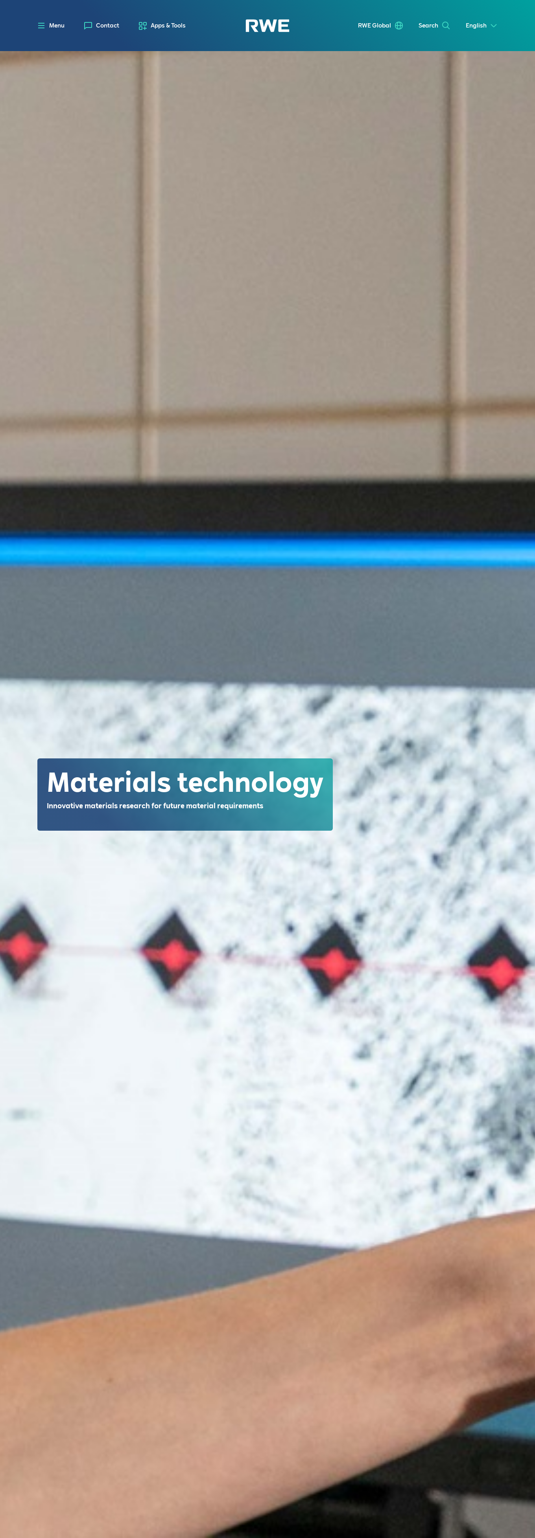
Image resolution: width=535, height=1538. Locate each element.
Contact (107, 25)
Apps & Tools (168, 25)
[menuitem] (101, 25)
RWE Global (374, 25)
